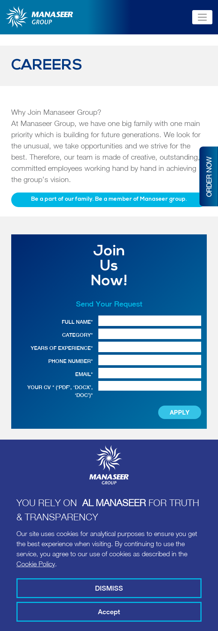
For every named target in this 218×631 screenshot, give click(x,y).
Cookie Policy (35, 564)
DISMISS (109, 588)
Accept (109, 612)
